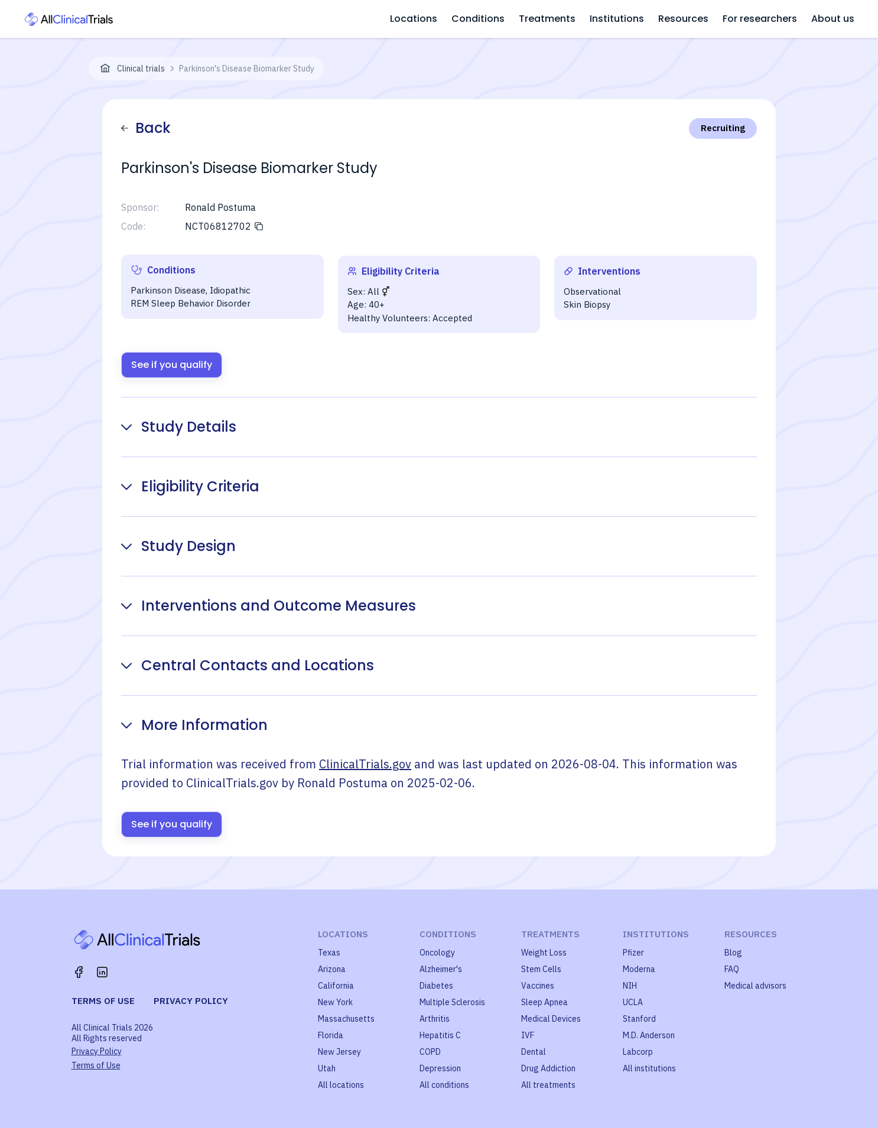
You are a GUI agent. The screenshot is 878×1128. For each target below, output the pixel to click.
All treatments (548, 1085)
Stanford (639, 1018)
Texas (329, 952)
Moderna (639, 969)
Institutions (617, 18)
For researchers (760, 18)
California (336, 985)
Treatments (547, 18)
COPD (430, 1052)
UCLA (633, 1002)
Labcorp (638, 1052)
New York (335, 1002)
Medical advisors (755, 985)
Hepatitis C (440, 1035)
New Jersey (339, 1052)
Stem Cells (541, 969)
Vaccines (537, 985)
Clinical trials (141, 68)
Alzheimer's (441, 969)
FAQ (731, 969)
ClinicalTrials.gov (365, 764)
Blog (733, 952)
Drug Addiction (548, 1068)
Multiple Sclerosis (452, 1002)
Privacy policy (191, 1000)
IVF (527, 1035)
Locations (413, 18)
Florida (330, 1035)
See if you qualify (171, 364)
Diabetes (436, 985)
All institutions (649, 1068)
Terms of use (103, 1000)
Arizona (332, 969)
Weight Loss (544, 952)
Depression (440, 1068)
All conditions (444, 1085)
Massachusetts (346, 1018)
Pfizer (633, 952)
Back (146, 128)
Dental (533, 1052)
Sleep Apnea (544, 1002)
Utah (327, 1068)
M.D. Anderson (649, 1035)
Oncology (437, 952)
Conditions (478, 18)
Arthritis (435, 1018)
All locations (341, 1085)
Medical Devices (551, 1018)
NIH (630, 985)
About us (832, 18)
